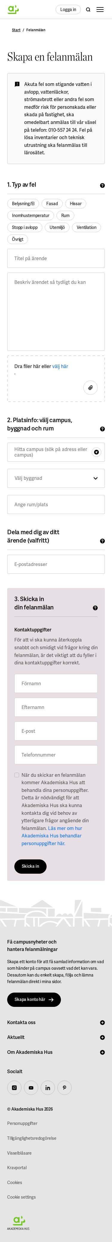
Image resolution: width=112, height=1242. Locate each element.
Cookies (14, 1182)
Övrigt (17, 239)
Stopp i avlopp (25, 227)
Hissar (76, 204)
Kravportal (17, 1167)
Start (16, 30)
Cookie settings (21, 1197)
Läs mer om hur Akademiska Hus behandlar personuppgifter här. (52, 836)
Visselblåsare (19, 1153)
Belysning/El (23, 204)
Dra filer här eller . (41, 369)
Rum (65, 215)
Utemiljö (57, 227)
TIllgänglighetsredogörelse (31, 1138)
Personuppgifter (22, 1123)
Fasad (52, 204)
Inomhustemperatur (30, 215)
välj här (60, 366)
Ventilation (86, 227)
